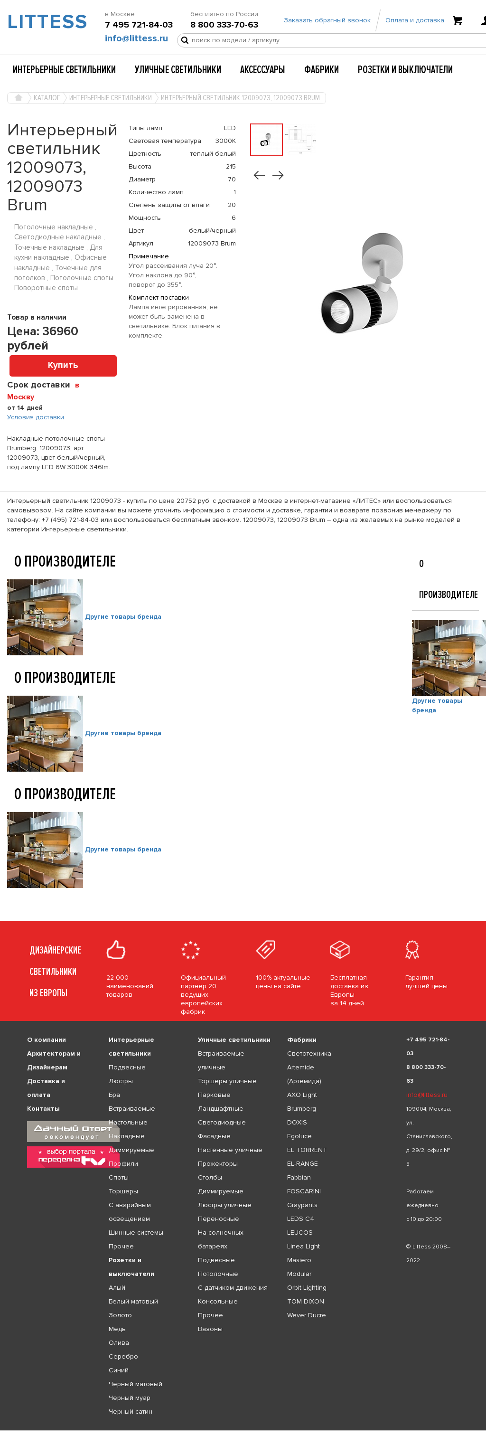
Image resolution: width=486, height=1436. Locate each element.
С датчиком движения (233, 1288)
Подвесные (127, 1067)
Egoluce (299, 1136)
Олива (119, 1343)
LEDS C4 (300, 1219)
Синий (119, 1370)
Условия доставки (35, 417)
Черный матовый (135, 1384)
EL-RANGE (302, 1164)
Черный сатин (130, 1412)
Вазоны (210, 1329)
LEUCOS (300, 1232)
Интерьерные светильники (64, 69)
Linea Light (303, 1246)
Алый (117, 1288)
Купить (63, 365)
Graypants (302, 1205)
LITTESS (40, 21)
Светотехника (309, 1053)
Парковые (214, 1095)
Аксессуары (262, 69)
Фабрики (321, 69)
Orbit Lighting (307, 1288)
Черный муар (129, 1398)
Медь (117, 1329)
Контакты (43, 1109)
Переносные (218, 1219)
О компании (46, 1040)
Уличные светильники (178, 69)
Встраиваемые (132, 1109)
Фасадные (214, 1136)
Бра (114, 1095)
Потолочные (218, 1274)
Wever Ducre (306, 1315)
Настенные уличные (230, 1150)
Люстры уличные (225, 1205)
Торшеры (123, 1191)
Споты (119, 1177)
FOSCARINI (304, 1191)
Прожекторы (218, 1164)
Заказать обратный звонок (327, 20)
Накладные (127, 1136)
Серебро (123, 1356)
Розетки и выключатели (405, 69)
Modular (299, 1274)
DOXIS (297, 1122)
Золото (120, 1315)
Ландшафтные (220, 1109)
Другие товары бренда (123, 617)
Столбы (210, 1177)
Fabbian (299, 1177)
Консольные (218, 1301)
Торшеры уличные (227, 1081)
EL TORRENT (307, 1150)
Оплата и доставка (414, 20)
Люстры (121, 1081)
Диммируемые (131, 1150)
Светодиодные (222, 1122)
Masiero (299, 1260)
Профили (123, 1164)
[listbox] (243, 1430)
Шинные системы (136, 1232)
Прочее (121, 1246)
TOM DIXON (305, 1301)
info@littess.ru (136, 38)
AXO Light (302, 1095)
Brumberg (301, 1109)
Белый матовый (133, 1301)
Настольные (128, 1122)
